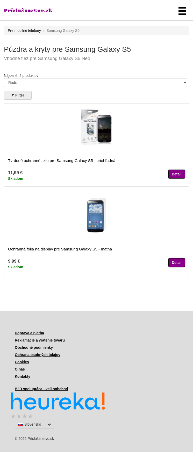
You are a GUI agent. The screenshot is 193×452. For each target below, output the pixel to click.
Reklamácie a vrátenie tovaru (40, 340)
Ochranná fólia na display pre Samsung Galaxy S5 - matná (60, 249)
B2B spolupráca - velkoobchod (41, 389)
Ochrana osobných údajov (37, 355)
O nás (20, 369)
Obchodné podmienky (34, 347)
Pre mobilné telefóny (24, 30)
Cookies (22, 362)
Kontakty (22, 376)
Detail (177, 174)
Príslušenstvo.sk (28, 10)
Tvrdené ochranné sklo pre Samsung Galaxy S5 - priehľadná (61, 160)
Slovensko (29, 424)
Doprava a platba (29, 333)
